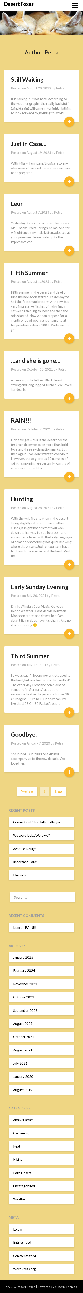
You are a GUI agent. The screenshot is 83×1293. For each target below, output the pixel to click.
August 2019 (22, 1090)
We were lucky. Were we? (31, 835)
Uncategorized (24, 1186)
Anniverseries (23, 1120)
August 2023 (22, 1024)
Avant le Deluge (25, 849)
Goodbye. (24, 734)
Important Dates (25, 862)
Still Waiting (27, 79)
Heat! (17, 1146)
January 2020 (23, 1076)
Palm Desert (22, 1173)
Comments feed (24, 1256)
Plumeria (19, 875)
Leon (17, 203)
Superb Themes (66, 1287)
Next (58, 791)
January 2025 (23, 957)
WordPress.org (24, 1269)
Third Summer (30, 656)
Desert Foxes (19, 4)
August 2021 (22, 1050)
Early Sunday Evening (39, 586)
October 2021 (23, 1037)
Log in (17, 1229)
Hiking (18, 1159)
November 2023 (25, 984)
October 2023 (23, 997)
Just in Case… (28, 143)
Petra (60, 88)
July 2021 (20, 1063)
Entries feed (22, 1242)
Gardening (21, 1133)
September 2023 (25, 1010)
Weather (19, 1199)
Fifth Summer (29, 272)
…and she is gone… (35, 360)
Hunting (22, 499)
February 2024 (24, 970)
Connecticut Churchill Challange (36, 822)
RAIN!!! (21, 420)
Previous (27, 791)
